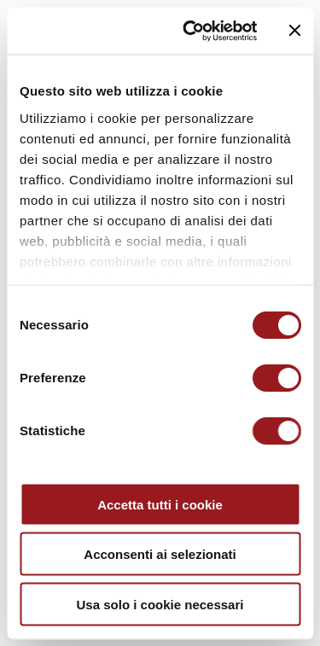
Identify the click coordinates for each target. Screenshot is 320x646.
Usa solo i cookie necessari (160, 604)
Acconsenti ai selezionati (160, 554)
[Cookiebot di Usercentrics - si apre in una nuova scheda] (191, 31)
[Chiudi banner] (294, 31)
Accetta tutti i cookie (160, 504)
